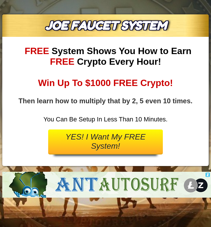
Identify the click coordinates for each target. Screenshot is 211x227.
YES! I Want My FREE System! (105, 141)
